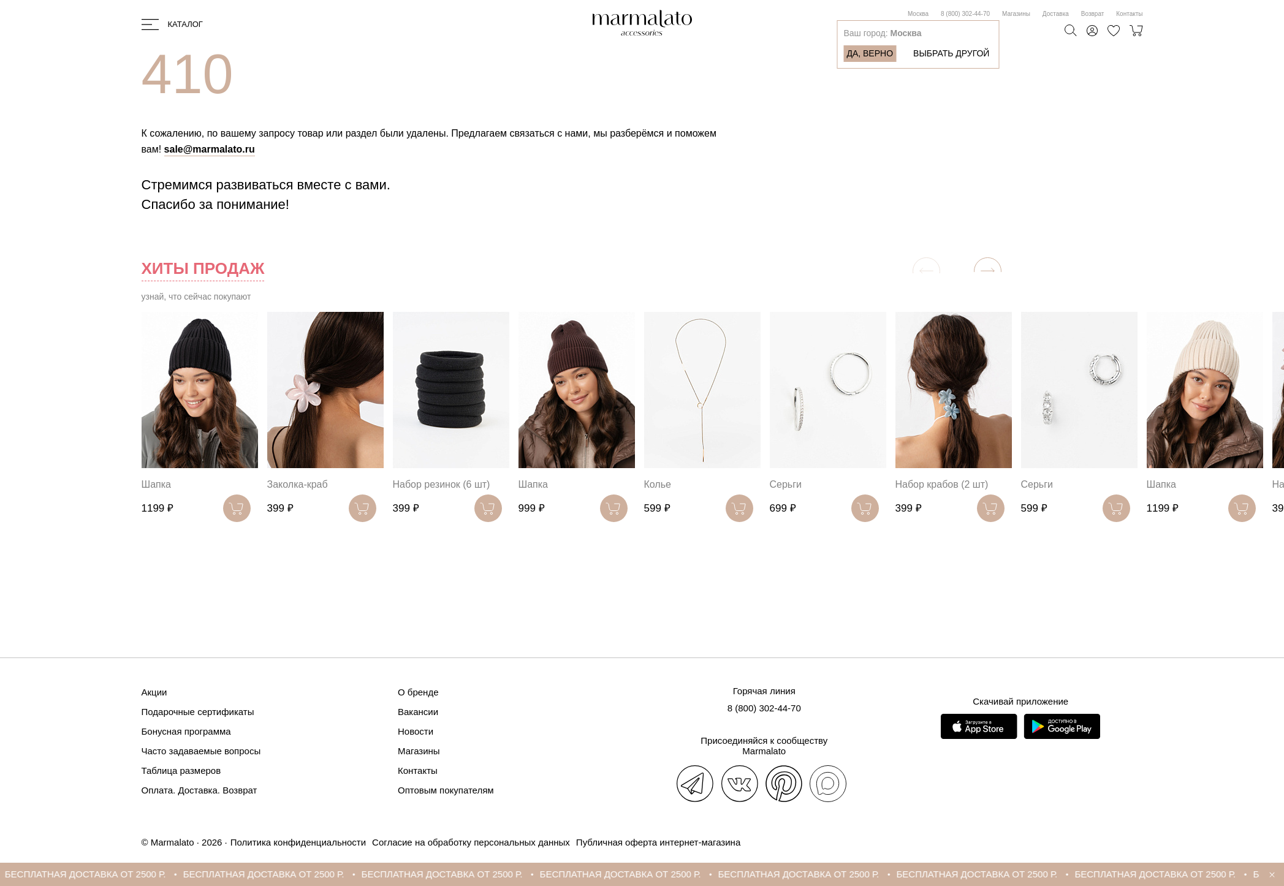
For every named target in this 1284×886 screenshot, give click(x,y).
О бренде (418, 692)
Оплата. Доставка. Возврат (199, 790)
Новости (415, 731)
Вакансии (418, 711)
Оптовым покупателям (446, 790)
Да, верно (869, 53)
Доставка (1056, 13)
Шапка (156, 484)
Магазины (1016, 13)
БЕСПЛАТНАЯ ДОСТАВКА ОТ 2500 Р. (95, 874)
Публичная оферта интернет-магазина (658, 842)
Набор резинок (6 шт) (441, 484)
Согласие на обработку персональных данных (471, 842)
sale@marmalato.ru (209, 149)
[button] (987, 271)
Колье (657, 484)
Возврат (1092, 13)
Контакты (1129, 13)
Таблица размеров (181, 770)
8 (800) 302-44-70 (965, 13)
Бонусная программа (186, 731)
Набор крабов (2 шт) (942, 484)
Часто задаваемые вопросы (201, 751)
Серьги (786, 484)
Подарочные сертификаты (198, 711)
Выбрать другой (951, 53)
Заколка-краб (297, 484)
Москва (918, 13)
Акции (154, 692)
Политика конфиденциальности (298, 842)
